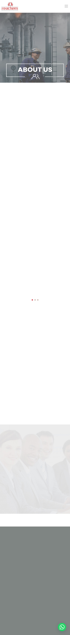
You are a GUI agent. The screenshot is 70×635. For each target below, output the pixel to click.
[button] (32, 300)
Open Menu (67, 7)
